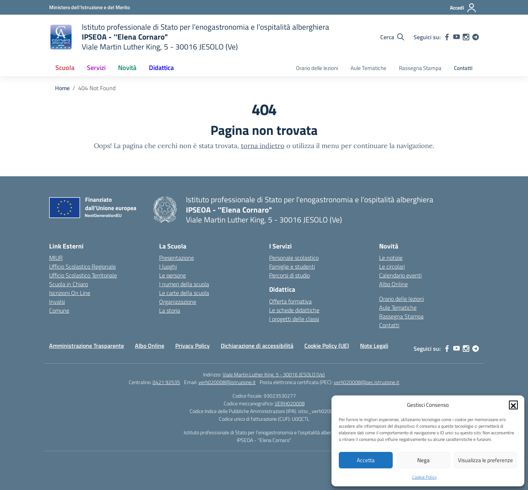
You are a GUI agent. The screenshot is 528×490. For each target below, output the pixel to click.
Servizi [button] (96, 68)
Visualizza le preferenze (485, 460)
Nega (423, 460)
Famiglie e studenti (292, 266)
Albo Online (393, 284)
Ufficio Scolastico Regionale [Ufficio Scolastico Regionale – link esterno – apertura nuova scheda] (82, 266)
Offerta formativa (290, 301)
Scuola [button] (64, 68)
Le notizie (391, 257)
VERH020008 (290, 403)
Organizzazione (177, 301)
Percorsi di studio (289, 275)
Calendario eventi (400, 275)
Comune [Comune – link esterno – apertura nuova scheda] (59, 310)
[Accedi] (463, 7)
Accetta (366, 460)
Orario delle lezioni (317, 68)
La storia (169, 310)
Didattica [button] (161, 68)
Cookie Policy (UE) (326, 345)
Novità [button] (127, 68)
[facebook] (447, 37)
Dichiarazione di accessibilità (257, 345)
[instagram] (466, 37)
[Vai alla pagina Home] (62, 88)
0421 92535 (166, 382)
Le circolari (392, 266)
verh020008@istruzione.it (227, 382)
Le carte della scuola (184, 292)
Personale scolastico (294, 257)
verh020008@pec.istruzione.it (366, 382)
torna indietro (263, 145)
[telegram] (475, 37)
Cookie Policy (424, 477)
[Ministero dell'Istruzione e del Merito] (89, 7)
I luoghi (168, 266)
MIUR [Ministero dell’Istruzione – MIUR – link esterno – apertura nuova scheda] (56, 257)
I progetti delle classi (294, 318)
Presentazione (176, 257)
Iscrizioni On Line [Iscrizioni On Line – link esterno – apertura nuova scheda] (69, 292)
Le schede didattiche (294, 310)
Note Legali (374, 345)
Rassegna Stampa (420, 68)
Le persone (172, 275)
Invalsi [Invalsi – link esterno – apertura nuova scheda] (57, 301)
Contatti (463, 68)
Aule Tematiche (368, 68)
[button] (513, 405)
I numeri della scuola (184, 284)
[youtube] (456, 37)
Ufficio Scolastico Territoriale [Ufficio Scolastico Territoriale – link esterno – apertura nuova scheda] (83, 275)
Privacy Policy (192, 345)
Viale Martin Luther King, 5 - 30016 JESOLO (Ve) (274, 374)
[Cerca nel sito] (392, 37)
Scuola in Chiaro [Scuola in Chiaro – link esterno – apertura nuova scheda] (68, 284)
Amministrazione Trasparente (86, 345)
